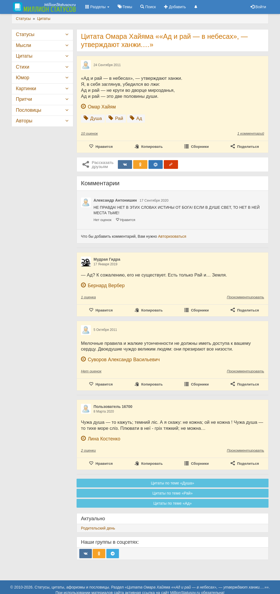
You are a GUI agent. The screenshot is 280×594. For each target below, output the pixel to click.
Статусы (25, 34)
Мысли (23, 45)
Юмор (22, 77)
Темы (125, 7)
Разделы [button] (97, 7)
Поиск (148, 7)
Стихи (22, 67)
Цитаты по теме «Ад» (172, 503)
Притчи (24, 99)
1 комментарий (250, 133)
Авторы (24, 120)
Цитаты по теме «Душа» (172, 483)
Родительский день (98, 528)
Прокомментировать (245, 297)
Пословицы (28, 110)
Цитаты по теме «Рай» (173, 493)
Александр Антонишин (115, 200)
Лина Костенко (104, 439)
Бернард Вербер (106, 285)
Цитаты (24, 56)
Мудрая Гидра (107, 259)
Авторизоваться (172, 236)
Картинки (26, 88)
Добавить (175, 7)
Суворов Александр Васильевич (124, 359)
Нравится (125, 220)
